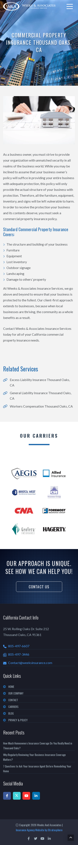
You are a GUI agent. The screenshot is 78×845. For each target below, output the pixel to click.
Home (11, 686)
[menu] (69, 6)
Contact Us (39, 586)
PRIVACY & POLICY (18, 720)
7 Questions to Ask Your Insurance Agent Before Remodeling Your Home (37, 768)
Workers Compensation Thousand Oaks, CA (41, 406)
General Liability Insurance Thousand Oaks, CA (40, 395)
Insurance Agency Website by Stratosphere (39, 830)
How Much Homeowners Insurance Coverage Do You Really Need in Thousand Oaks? (37, 745)
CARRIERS (13, 707)
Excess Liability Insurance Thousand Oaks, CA (40, 382)
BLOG (11, 713)
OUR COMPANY (16, 693)
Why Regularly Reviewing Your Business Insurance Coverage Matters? (34, 757)
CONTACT (13, 700)
